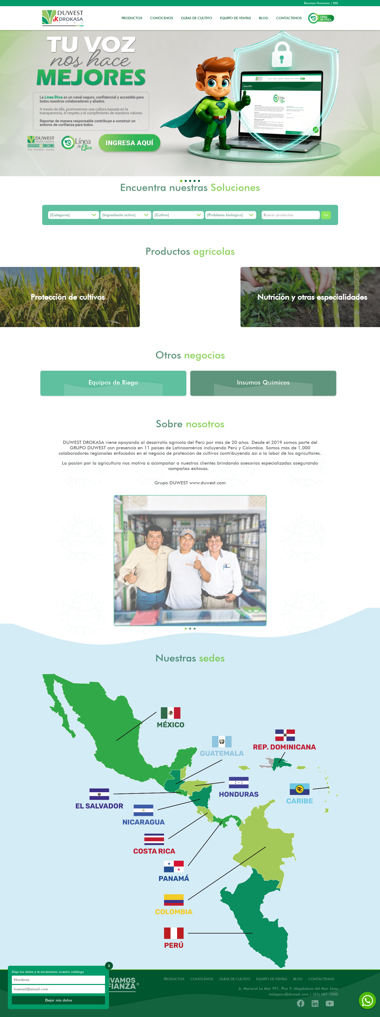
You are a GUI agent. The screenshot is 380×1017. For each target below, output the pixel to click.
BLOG (263, 18)
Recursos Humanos (317, 3)
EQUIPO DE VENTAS (235, 18)
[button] (181, 181)
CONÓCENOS (161, 18)
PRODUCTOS (132, 18)
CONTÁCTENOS (289, 18)
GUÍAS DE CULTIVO (196, 18)
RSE (335, 3)
